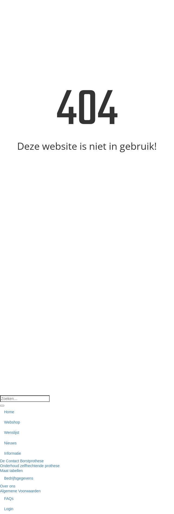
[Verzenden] (2, 405)
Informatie (12, 453)
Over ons (7, 486)
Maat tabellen (11, 471)
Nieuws (10, 443)
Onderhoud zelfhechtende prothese (30, 466)
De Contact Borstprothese (22, 461)
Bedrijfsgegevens (18, 478)
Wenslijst (11, 432)
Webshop (12, 422)
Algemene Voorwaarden (20, 491)
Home (9, 412)
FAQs (9, 498)
